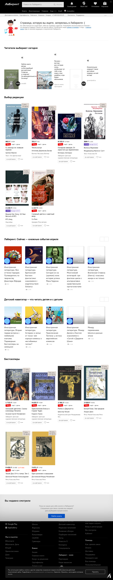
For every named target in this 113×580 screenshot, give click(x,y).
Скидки (48, 15)
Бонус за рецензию (40, 559)
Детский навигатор (67, 524)
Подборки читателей (67, 534)
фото (25, 106)
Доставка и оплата (11, 15)
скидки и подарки (73, 27)
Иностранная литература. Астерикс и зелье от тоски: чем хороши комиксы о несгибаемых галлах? (33, 335)
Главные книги (38, 555)
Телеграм (9, 558)
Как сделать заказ (92, 544)
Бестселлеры (12, 359)
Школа (35, 524)
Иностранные (34, 11)
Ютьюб (8, 548)
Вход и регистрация (93, 526)
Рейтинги (33, 15)
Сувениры (36, 541)
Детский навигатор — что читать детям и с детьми (33, 299)
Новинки (41, 15)
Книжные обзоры (66, 531)
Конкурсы (63, 544)
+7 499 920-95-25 (58, 15)
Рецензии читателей (67, 527)
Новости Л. (63, 541)
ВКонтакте (9, 541)
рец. (24, 104)
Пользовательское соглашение (93, 566)
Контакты (71, 15)
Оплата (88, 547)
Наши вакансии (65, 562)
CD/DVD (35, 538)
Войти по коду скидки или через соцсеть (94, 522)
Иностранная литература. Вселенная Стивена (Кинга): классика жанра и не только (96, 272)
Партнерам (63, 559)
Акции (34, 552)
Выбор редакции (14, 97)
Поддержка (80, 15)
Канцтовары (37, 534)
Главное (45, 11)
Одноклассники (12, 551)
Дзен (7, 554)
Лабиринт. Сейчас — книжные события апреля (31, 239)
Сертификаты (24, 15)
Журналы (36, 527)
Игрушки (35, 531)
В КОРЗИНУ (11, 159)
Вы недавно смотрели (17, 500)
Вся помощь (90, 561)
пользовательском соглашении (42, 572)
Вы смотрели (90, 530)
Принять (95, 572)
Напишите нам (91, 558)
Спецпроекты (64, 548)
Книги (24, 11)
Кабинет (88, 533)
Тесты (61, 538)
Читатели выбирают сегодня (21, 48)
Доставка (89, 551)
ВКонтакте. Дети (12, 544)
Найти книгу (56, 516)
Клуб (60, 11)
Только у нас (37, 566)
